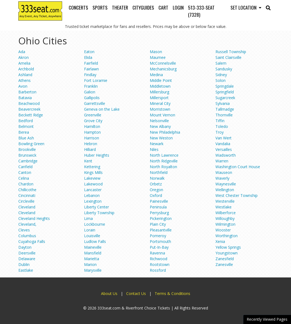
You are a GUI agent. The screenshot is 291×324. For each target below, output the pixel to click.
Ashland (25, 74)
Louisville (92, 235)
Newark (156, 143)
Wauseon (223, 172)
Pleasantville (161, 230)
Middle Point (161, 80)
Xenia (220, 241)
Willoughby (225, 218)
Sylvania (222, 103)
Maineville (93, 247)
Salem (220, 63)
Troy (219, 132)
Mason (156, 51)
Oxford (156, 195)
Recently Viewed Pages (267, 319)
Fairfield (91, 63)
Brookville (27, 149)
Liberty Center (96, 207)
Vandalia (222, 143)
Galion (89, 91)
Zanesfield (224, 258)
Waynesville (225, 184)
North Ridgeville (164, 161)
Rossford (158, 270)
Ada (21, 51)
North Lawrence (164, 155)
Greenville (92, 114)
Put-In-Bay (159, 247)
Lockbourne (94, 224)
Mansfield (92, 253)
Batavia (25, 97)
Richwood (158, 258)
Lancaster (93, 189)
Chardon (25, 184)
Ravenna (157, 253)
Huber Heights (96, 155)
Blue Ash (26, 138)
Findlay (90, 74)
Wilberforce (225, 212)
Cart (163, 7)
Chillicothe (27, 189)
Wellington (224, 189)
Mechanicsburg (163, 68)
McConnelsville (163, 63)
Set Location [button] (244, 7)
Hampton (92, 132)
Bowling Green (31, 143)
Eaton (89, 51)
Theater (120, 7)
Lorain (89, 230)
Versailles (223, 149)
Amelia (24, 63)
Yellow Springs (228, 247)
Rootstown (159, 264)
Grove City (93, 120)
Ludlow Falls (95, 241)
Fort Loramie (95, 80)
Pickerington (161, 218)
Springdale (224, 86)
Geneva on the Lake (102, 109)
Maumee (158, 57)
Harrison (91, 138)
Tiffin (219, 120)
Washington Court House (237, 166)
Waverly (222, 178)
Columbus (27, 235)
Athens (24, 80)
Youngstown (226, 253)
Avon (22, 86)
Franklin (91, 86)
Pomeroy (158, 235)
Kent (88, 161)
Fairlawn (91, 68)
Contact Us (136, 293)
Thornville (224, 114)
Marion (90, 264)
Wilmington (225, 224)
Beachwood (29, 103)
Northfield (159, 172)
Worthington (226, 235)
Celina (23, 178)
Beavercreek (29, 109)
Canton (24, 172)
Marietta (91, 258)
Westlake (223, 207)
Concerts (78, 7)
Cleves (24, 230)
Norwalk (157, 178)
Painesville (159, 201)
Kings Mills (93, 172)
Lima (88, 218)
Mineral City (160, 103)
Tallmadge (224, 109)
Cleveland (26, 207)
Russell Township (230, 51)
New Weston (161, 138)
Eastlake (25, 270)
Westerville (225, 201)
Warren (221, 161)
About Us (109, 293)
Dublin (24, 264)
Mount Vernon (162, 114)
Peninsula (158, 207)
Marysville (93, 270)
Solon (220, 80)
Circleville (26, 201)
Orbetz (156, 184)
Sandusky (223, 68)
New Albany (160, 126)
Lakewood (93, 184)
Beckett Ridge (30, 114)
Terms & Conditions (172, 293)
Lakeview (92, 178)
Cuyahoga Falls (31, 241)
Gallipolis (92, 97)
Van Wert (223, 138)
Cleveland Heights (34, 218)
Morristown (160, 109)
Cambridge (28, 161)
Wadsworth (225, 155)
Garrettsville (94, 103)
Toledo (221, 126)
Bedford (25, 120)
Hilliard (90, 149)
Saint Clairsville (228, 57)
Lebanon (92, 195)
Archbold (26, 68)
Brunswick (27, 155)
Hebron (90, 143)
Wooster (223, 230)
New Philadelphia (165, 132)
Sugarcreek (225, 97)
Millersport (159, 97)
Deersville (27, 253)
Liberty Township (99, 212)
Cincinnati (26, 195)
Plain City (158, 224)
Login (178, 7)
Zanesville (224, 264)
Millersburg (159, 91)
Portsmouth (160, 241)
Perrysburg (159, 212)
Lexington (93, 201)
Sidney (221, 74)
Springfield (224, 91)
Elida (88, 57)
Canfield (25, 166)
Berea (23, 132)
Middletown (160, 86)
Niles (154, 149)
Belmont (26, 126)
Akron (23, 57)
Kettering (92, 166)
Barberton (27, 91)
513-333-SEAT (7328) (201, 11)
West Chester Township (236, 195)
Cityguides (143, 7)
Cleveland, (27, 224)
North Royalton (163, 166)
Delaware (26, 258)
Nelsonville (159, 120)
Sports (100, 7)
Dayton (24, 247)
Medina (156, 74)
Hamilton (92, 126)
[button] (268, 7)
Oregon (156, 189)
